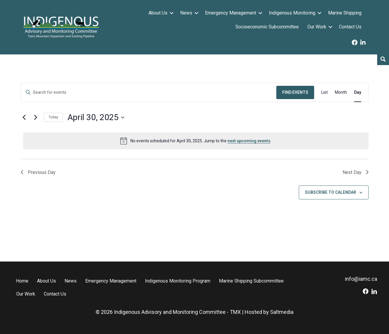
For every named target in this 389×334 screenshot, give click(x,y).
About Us (158, 13)
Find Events (295, 92)
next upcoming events (248, 140)
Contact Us (350, 27)
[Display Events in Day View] (357, 92)
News (186, 13)
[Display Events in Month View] (341, 92)
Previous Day (38, 172)
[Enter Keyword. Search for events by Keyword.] (148, 92)
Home (22, 281)
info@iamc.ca (361, 279)
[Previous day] (24, 117)
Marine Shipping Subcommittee (251, 281)
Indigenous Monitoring (292, 13)
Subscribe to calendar (330, 192)
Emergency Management (230, 13)
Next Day (356, 172)
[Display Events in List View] (324, 92)
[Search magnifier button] (383, 59)
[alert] (196, 141)
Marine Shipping (344, 13)
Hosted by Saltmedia (269, 312)
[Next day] (35, 117)
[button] (171, 13)
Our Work (316, 27)
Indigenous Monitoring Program (177, 281)
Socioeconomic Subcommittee (267, 27)
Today (53, 117)
